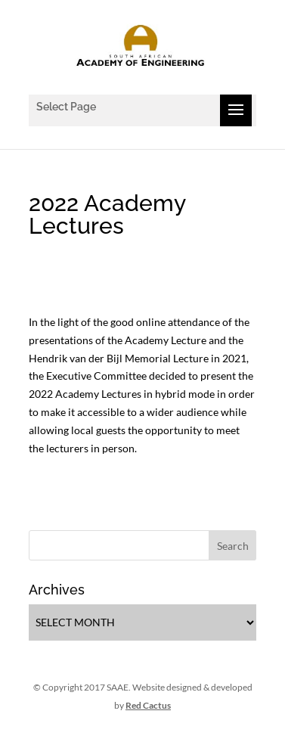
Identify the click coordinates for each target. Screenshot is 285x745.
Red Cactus (148, 705)
